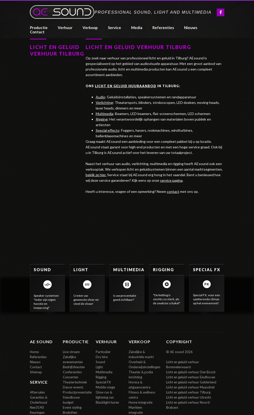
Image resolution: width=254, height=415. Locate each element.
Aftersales (37, 392)
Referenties (38, 357)
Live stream (71, 352)
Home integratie (140, 402)
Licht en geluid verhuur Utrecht (188, 397)
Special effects (107, 130)
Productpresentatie (77, 392)
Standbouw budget (71, 399)
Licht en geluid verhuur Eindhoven (190, 377)
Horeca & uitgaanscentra (139, 384)
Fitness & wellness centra (142, 394)
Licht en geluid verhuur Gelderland (191, 382)
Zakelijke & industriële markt (141, 354)
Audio (100, 97)
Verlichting (104, 102)
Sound (100, 362)
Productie (39, 27)
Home (34, 352)
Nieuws (190, 27)
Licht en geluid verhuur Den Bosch (191, 372)
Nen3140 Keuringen (37, 409)
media (136, 27)
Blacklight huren (107, 402)
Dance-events (73, 387)
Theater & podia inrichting (141, 374)
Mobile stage (105, 387)
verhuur (65, 27)
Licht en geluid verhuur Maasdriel (190, 387)
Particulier (103, 352)
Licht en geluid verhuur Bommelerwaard (182, 364)
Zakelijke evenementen (73, 359)
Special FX (103, 382)
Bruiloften (70, 412)
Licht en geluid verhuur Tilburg (188, 392)
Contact (36, 367)
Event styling (72, 407)
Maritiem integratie (136, 409)
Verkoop (90, 27)
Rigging (102, 119)
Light (99, 367)
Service (114, 27)
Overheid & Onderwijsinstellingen (143, 364)
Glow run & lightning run (105, 394)
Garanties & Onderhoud (38, 399)
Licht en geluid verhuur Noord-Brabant (188, 404)
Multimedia (104, 113)
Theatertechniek (75, 382)
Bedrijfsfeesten (74, 367)
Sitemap (36, 372)
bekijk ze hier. (96, 175)
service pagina (171, 180)
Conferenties (72, 372)
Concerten (70, 377)
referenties (163, 27)
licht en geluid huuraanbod (125, 86)
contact (37, 32)
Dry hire (102, 357)
